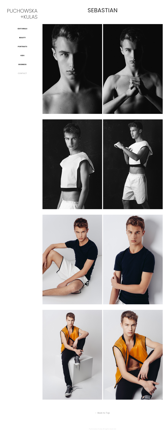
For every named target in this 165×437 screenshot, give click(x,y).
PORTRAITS (22, 46)
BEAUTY (22, 37)
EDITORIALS (22, 28)
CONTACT (22, 73)
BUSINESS (22, 64)
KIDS (22, 55)
